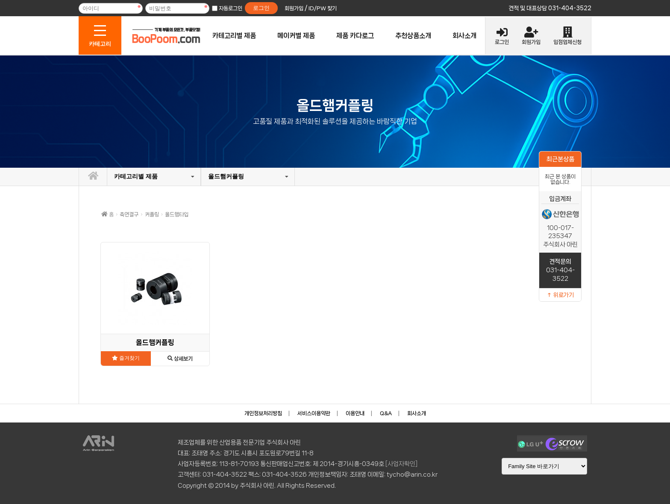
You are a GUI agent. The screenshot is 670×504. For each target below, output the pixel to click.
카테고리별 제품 (234, 35)
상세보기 (180, 358)
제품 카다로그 (355, 35)
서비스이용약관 (313, 413)
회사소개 (464, 35)
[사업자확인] (401, 463)
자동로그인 (230, 8)
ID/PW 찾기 (323, 8)
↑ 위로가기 (560, 295)
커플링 (152, 214)
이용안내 (355, 413)
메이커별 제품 (296, 35)
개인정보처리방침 (263, 413)
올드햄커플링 (226, 176)
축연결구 (129, 214)
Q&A (386, 413)
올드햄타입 (176, 214)
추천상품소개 (413, 35)
